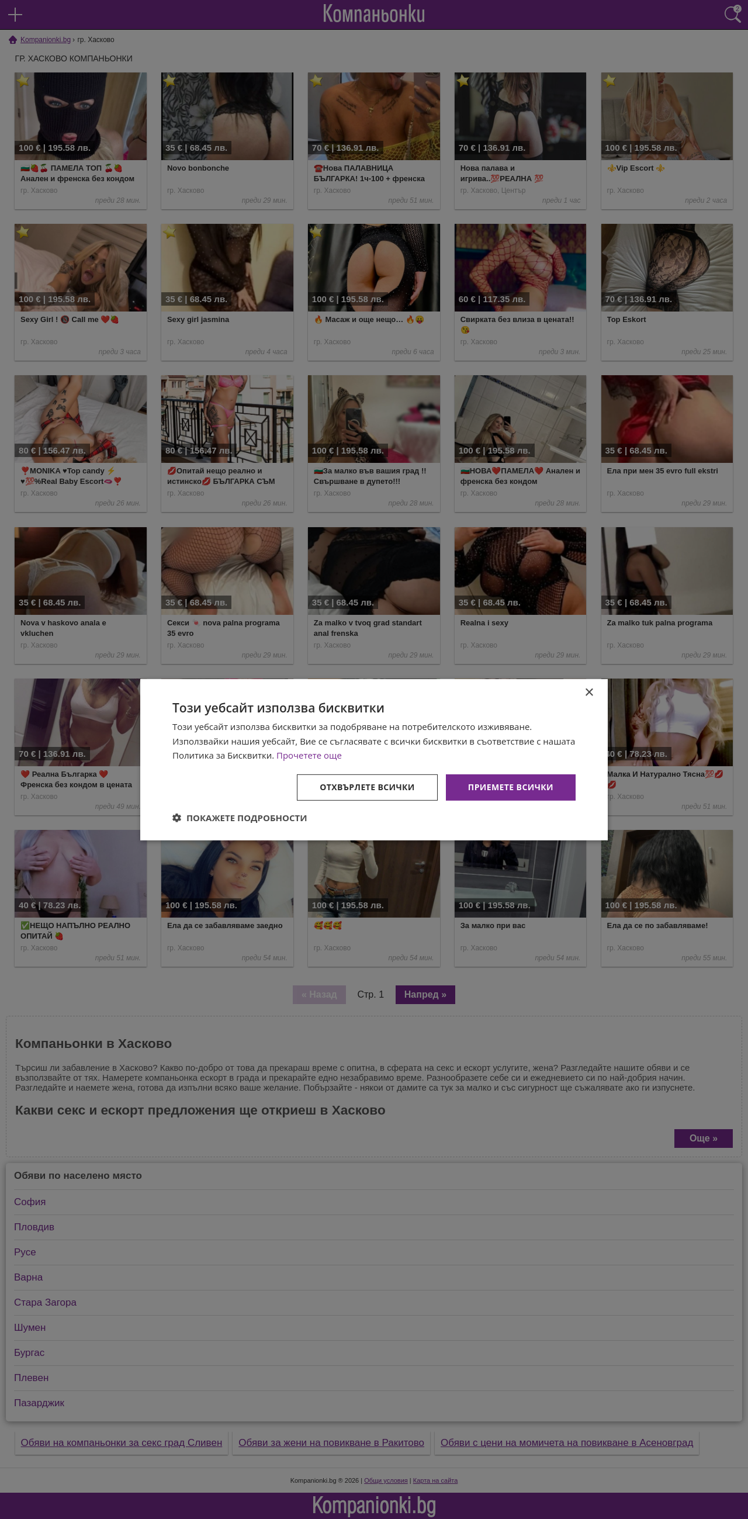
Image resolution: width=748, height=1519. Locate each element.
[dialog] (374, 759)
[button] (239, 817)
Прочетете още (309, 755)
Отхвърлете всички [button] (367, 787)
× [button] (588, 692)
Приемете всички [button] (510, 787)
